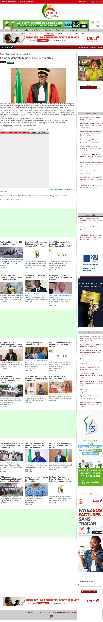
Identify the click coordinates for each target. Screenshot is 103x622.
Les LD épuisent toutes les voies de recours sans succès (60, 345)
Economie (49, 30)
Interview (5, 33)
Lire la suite (3, 268)
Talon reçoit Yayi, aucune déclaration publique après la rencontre (36, 378)
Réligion (59, 33)
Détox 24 (14, 30)
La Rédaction (14, 496)
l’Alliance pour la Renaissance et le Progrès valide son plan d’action (11, 479)
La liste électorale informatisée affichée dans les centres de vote (11, 278)
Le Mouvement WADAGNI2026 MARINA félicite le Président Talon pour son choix (10, 379)
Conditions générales (59, 612)
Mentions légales (72, 612)
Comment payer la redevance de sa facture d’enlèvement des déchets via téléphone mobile (90, 237)
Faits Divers (88, 30)
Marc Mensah (39, 396)
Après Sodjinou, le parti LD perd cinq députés (11, 243)
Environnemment (73, 30)
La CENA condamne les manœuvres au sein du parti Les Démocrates (34, 445)
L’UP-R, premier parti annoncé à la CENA (33, 344)
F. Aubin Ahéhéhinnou (17, 200)
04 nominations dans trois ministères (91, 171)
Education (60, 30)
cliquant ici (49, 196)
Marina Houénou (29, 295)
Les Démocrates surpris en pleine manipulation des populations (11, 445)
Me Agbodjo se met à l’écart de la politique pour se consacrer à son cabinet (11, 345)
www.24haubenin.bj (56, 190)
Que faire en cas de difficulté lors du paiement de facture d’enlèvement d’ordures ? (90, 229)
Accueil (4, 30)
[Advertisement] (38, 223)
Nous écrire (82, 1)
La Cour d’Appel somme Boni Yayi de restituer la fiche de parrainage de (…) (60, 479)
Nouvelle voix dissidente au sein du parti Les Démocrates (36, 479)
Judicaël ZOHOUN (65, 261)
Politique (49, 33)
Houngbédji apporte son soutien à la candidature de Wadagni (60, 278)
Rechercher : (90, 85)
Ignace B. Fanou (40, 293)
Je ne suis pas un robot (86, 581)
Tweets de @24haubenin (90, 494)
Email (79, 585)
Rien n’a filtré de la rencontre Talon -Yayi (58, 377)
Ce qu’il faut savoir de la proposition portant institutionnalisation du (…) (60, 244)
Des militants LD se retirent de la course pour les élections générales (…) (36, 244)
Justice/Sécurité (18, 33)
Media (31, 33)
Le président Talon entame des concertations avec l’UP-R (60, 445)
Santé (68, 33)
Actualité (25, 30)
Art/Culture (37, 30)
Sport (76, 33)
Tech (84, 33)
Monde (39, 33)
